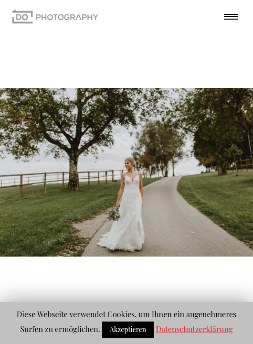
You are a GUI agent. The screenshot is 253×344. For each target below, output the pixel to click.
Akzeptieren (128, 329)
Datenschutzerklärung (194, 329)
